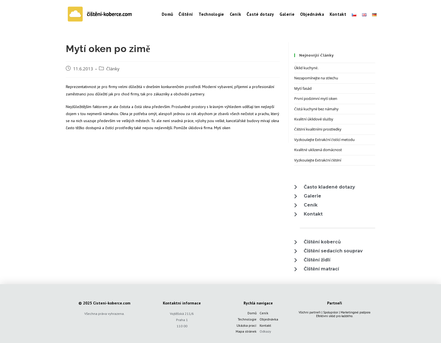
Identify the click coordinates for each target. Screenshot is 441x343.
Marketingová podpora (355, 312)
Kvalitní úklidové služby (313, 119)
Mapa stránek (246, 331)
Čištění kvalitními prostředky (317, 129)
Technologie (247, 319)
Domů (252, 313)
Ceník (264, 313)
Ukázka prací (246, 325)
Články (113, 68)
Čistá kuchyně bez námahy (316, 108)
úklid (332, 316)
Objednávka (269, 319)
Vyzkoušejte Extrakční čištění (317, 160)
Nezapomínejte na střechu (316, 77)
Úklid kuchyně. (306, 67)
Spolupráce (330, 312)
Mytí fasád (303, 88)
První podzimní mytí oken (315, 98)
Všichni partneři (310, 312)
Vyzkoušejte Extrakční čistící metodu (324, 139)
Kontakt (265, 325)
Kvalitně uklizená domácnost (318, 149)
